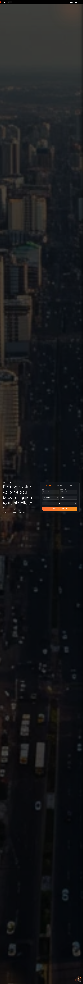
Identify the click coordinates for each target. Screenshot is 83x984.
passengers (45, 501)
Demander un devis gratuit (59, 508)
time (61, 495)
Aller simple (48, 485)
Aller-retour (59, 485)
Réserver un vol (74, 2)
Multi (71, 485)
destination (63, 489)
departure (44, 489)
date (43, 495)
